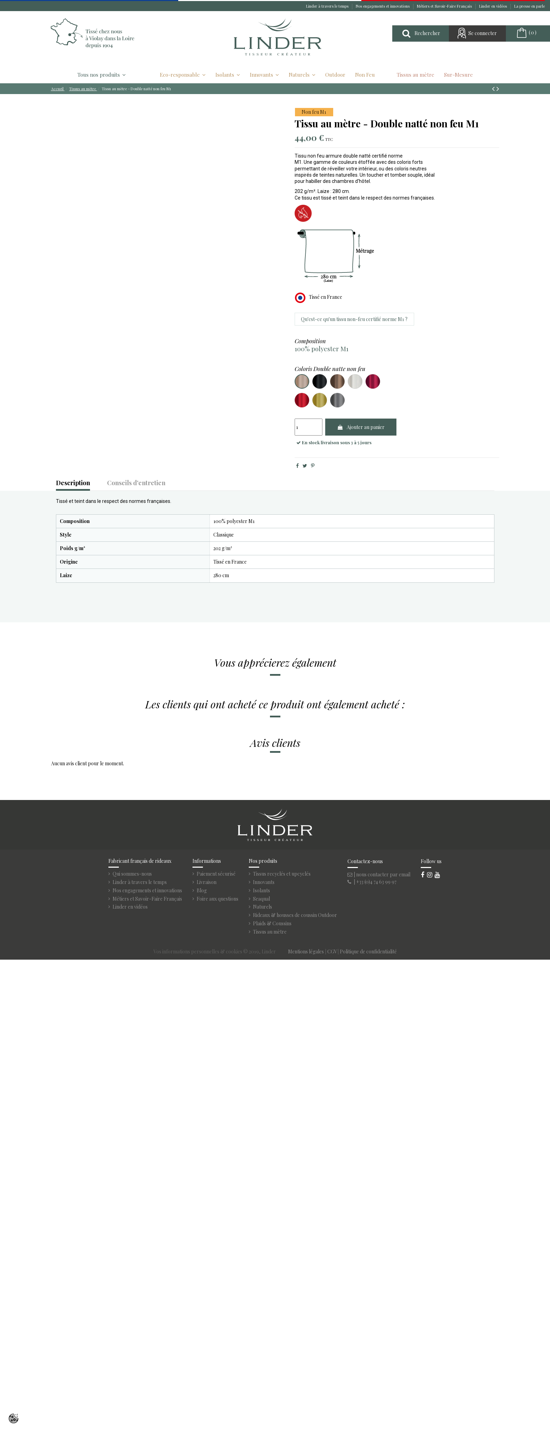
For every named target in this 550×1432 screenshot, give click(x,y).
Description (73, 483)
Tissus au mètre (270, 932)
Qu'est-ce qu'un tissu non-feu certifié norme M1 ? (354, 319)
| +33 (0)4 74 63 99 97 (371, 881)
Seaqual (261, 899)
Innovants (263, 882)
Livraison (206, 882)
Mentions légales (306, 951)
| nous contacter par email (378, 874)
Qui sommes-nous (132, 874)
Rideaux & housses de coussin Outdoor (295, 915)
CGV (332, 951)
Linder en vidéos (493, 6)
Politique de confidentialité (368, 951)
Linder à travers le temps (328, 6)
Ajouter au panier (361, 427)
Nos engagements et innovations (383, 6)
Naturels (262, 907)
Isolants (261, 890)
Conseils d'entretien (136, 483)
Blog (202, 890)
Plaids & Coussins (272, 923)
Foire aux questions (217, 899)
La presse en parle (529, 6)
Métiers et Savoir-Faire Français (445, 6)
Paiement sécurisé (216, 874)
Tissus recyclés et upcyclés (282, 874)
